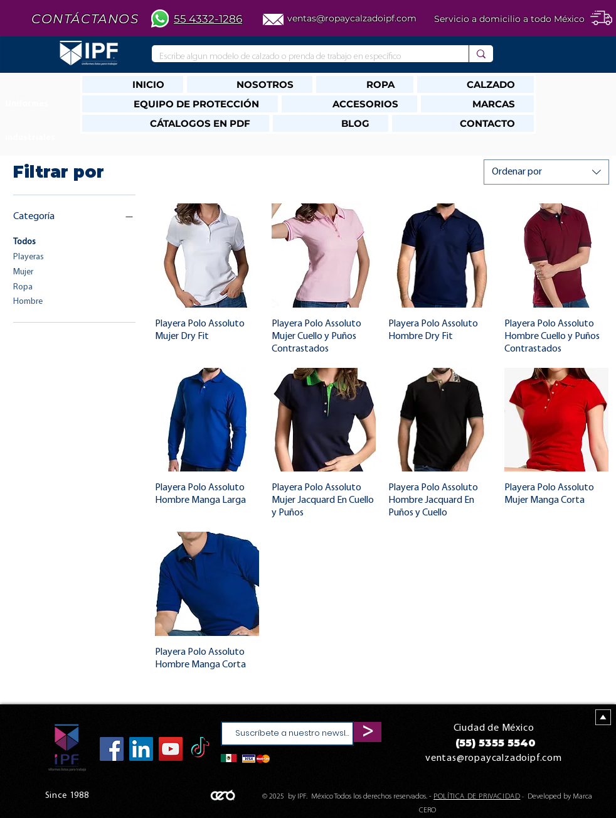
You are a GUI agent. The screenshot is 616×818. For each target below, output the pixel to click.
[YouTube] (171, 749)
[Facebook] (112, 749)
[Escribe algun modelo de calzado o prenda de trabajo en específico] (300, 56)
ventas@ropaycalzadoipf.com (352, 18)
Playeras (28, 256)
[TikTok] (200, 749)
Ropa (23, 286)
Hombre (28, 300)
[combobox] (546, 172)
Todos (24, 241)
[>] (367, 732)
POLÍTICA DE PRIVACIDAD (476, 796)
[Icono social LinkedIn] (141, 749)
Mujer (23, 271)
